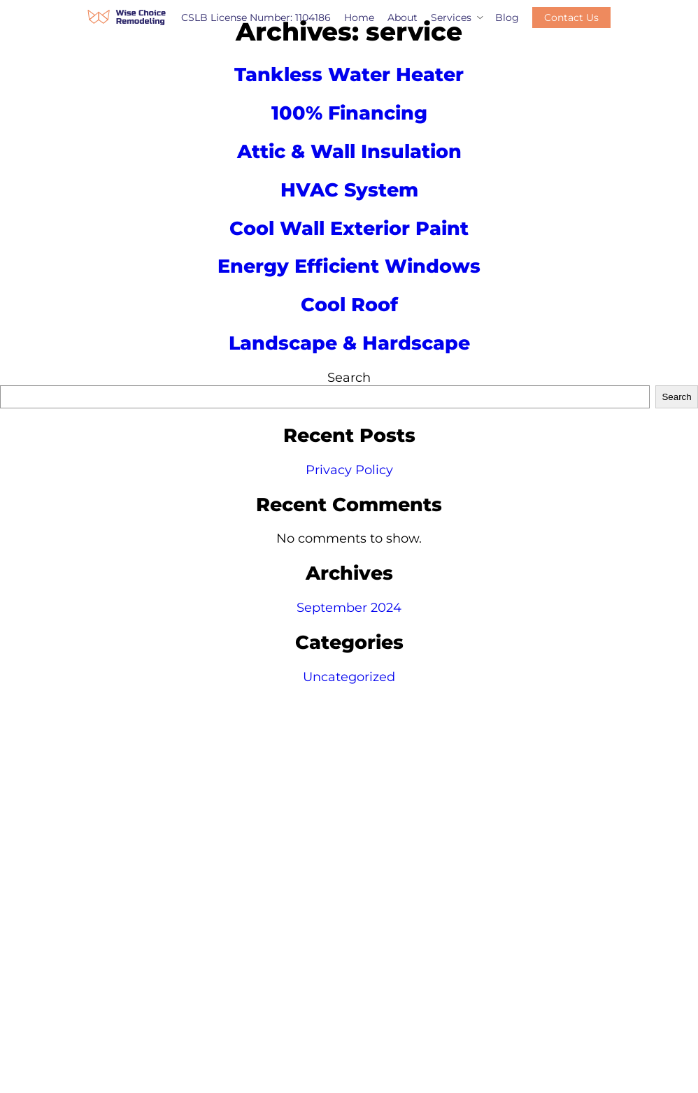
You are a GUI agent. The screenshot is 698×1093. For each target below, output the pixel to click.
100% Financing (349, 112)
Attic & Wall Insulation (349, 151)
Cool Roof (349, 304)
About (402, 17)
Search (349, 377)
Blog (507, 17)
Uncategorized (349, 677)
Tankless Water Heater (349, 74)
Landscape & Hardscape (349, 343)
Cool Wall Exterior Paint (349, 228)
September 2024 (349, 607)
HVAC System (349, 189)
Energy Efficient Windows (349, 266)
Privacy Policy (349, 470)
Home (359, 17)
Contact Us (571, 17)
